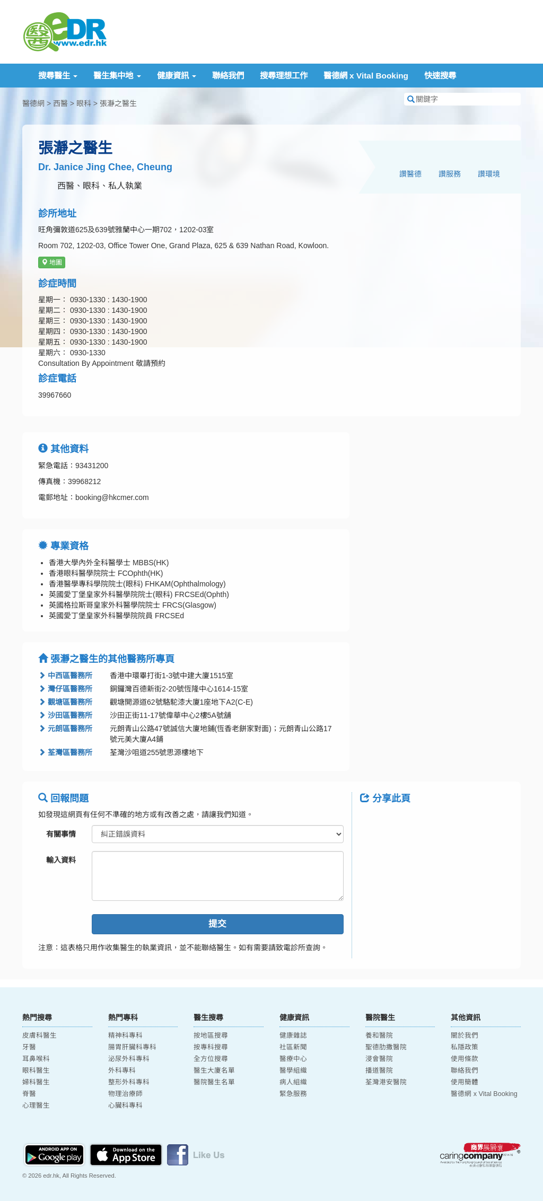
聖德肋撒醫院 (386, 1047)
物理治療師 (125, 1094)
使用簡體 (464, 1082)
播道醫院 (379, 1070)
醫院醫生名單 (214, 1082)
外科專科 (122, 1070)
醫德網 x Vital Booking (365, 75)
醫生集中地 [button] (117, 75)
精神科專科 (125, 1035)
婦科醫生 (36, 1082)
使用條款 (464, 1059)
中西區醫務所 (65, 675)
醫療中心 (293, 1059)
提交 (217, 924)
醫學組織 (293, 1070)
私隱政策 (464, 1047)
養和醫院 (379, 1035)
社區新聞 (293, 1047)
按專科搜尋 (211, 1047)
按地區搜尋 (211, 1035)
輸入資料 (61, 860)
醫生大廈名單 (214, 1070)
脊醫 (29, 1094)
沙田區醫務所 (65, 715)
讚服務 (450, 174)
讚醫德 (410, 174)
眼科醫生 (36, 1070)
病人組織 (293, 1082)
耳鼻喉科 (36, 1059)
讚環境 (489, 174)
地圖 (51, 262)
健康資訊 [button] (176, 75)
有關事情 (61, 834)
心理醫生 (36, 1105)
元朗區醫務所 (65, 728)
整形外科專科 (129, 1082)
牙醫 (29, 1047)
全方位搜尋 (211, 1059)
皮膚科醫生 (39, 1035)
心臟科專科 (125, 1105)
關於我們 (464, 1035)
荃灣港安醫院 (386, 1082)
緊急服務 (293, 1094)
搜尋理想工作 (284, 75)
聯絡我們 (228, 75)
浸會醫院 (379, 1059)
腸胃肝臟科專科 (132, 1047)
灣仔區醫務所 (65, 689)
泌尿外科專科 (129, 1059)
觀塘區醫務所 (65, 702)
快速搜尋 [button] (440, 75)
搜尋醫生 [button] (57, 75)
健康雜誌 (293, 1035)
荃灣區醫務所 (65, 752)
